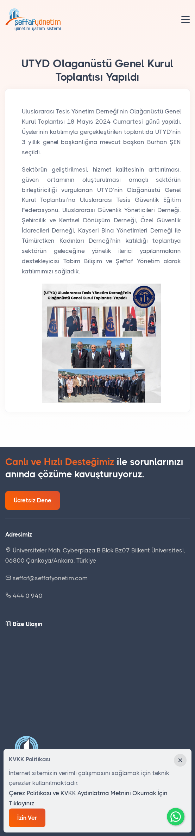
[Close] (180, 760)
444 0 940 (27, 595)
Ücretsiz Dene (32, 500)
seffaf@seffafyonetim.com (46, 578)
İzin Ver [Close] (27, 817)
